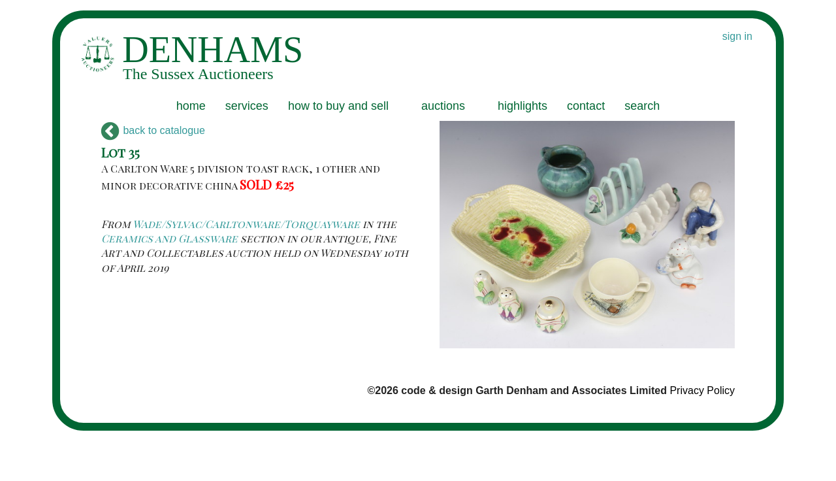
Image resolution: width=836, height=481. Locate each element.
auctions (443, 105)
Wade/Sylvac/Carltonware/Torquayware (246, 224)
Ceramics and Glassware (169, 238)
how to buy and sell (338, 105)
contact (586, 105)
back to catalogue (153, 130)
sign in (737, 36)
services (246, 105)
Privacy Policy (702, 390)
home (191, 105)
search (642, 105)
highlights (522, 105)
